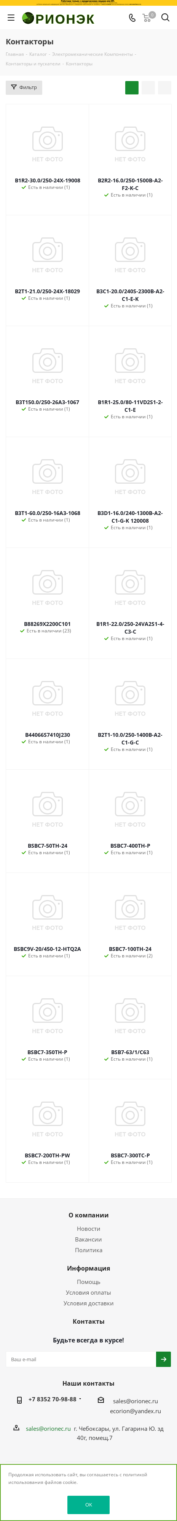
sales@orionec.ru (135, 1401)
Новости (88, 1228)
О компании (89, 1215)
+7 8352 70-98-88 (53, 1399)
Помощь (88, 1281)
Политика (88, 1250)
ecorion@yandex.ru (135, 1411)
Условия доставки (89, 1303)
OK (88, 1504)
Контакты (89, 1321)
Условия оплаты (88, 1292)
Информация (88, 1268)
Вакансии (88, 1239)
